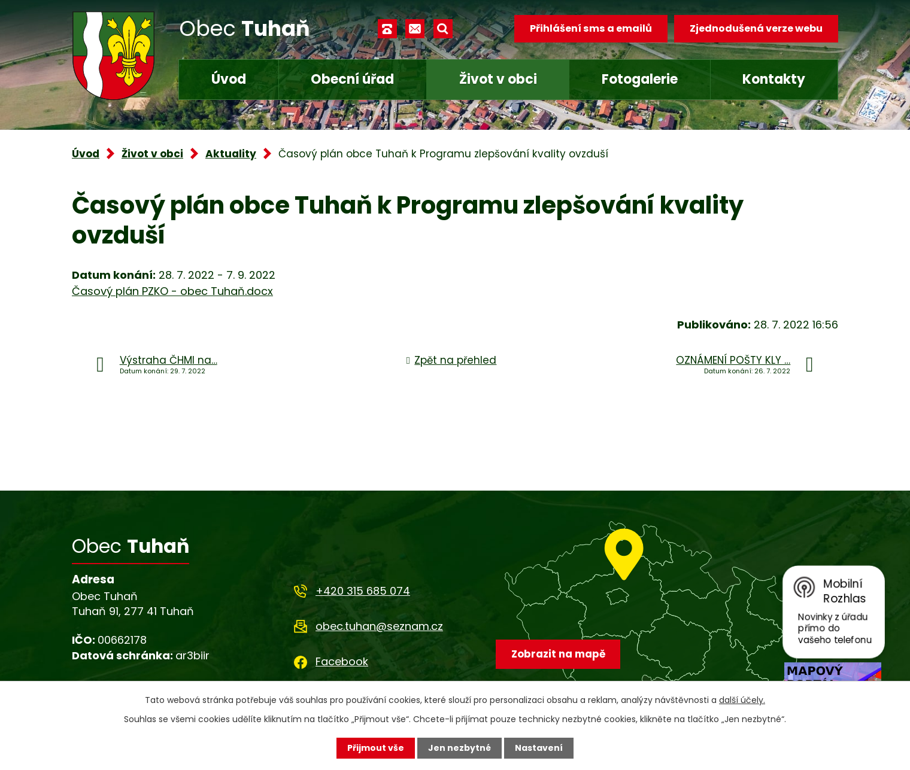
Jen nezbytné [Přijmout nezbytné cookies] (459, 748)
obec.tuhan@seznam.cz (379, 626)
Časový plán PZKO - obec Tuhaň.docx (172, 291)
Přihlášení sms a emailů (591, 28)
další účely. (742, 700)
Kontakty (773, 79)
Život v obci (498, 79)
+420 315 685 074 (363, 590)
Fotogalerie (640, 79)
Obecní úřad (352, 79)
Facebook (342, 661)
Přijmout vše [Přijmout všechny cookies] (375, 748)
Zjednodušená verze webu (756, 28)
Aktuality (230, 154)
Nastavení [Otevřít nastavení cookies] (539, 748)
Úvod (228, 79)
